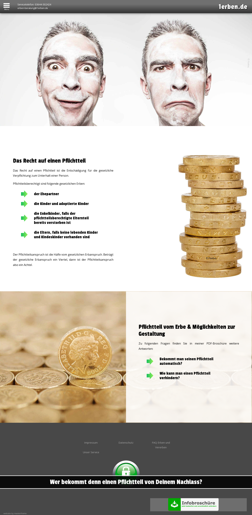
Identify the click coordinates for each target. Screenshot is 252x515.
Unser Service (91, 448)
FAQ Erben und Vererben (161, 439)
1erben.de (231, 6)
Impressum (90, 437)
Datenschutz (126, 437)
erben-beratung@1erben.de (33, 7)
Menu (6, 8)
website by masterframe (15, 509)
